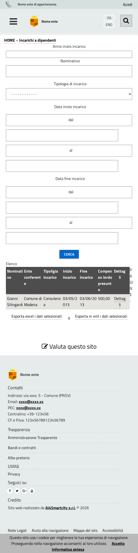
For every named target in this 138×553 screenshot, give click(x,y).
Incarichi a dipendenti (37, 40)
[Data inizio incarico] (62, 135)
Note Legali (17, 530)
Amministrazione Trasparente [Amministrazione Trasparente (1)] (32, 437)
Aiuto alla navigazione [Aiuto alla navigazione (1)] (50, 530)
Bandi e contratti (22, 447)
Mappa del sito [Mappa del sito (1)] (85, 530)
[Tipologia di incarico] (69, 94)
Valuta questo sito (69, 346)
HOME (9, 40)
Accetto (118, 543)
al (70, 150)
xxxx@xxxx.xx (31, 402)
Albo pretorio (18, 457)
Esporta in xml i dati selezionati (101, 316)
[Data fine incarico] (62, 207)
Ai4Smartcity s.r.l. (60, 508)
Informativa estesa (68, 549)
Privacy (14, 474)
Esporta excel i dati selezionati (37, 316)
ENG (109, 24)
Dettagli (119, 301)
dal (71, 120)
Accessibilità (112, 530)
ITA (109, 18)
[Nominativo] (69, 71)
